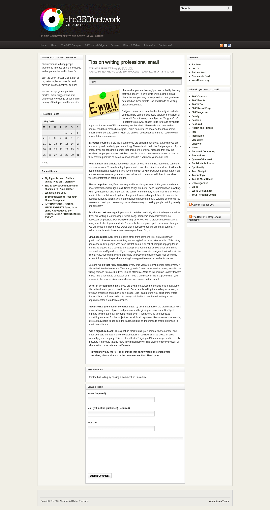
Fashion (196, 120)
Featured (146, 72)
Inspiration (167, 72)
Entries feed (199, 72)
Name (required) (97, 393)
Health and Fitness (202, 128)
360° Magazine (131, 72)
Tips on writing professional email (124, 62)
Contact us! (165, 45)
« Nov (45, 162)
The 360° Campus (71, 45)
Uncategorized (200, 183)
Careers (114, 45)
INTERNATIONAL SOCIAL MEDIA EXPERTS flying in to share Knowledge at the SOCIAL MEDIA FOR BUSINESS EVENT (63, 211)
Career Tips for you (203, 204)
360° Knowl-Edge (95, 46)
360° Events (198, 100)
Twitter (225, 45)
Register (196, 64)
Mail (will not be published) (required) (109, 408)
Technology (198, 175)
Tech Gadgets (199, 171)
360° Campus (199, 96)
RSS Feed (221, 45)
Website (92, 422)
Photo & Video (131, 45)
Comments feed (201, 76)
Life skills (197, 139)
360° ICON (197, 104)
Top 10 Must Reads (202, 179)
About (53, 45)
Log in (195, 68)
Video (195, 186)
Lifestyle (197, 143)
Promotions (198, 155)
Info (156, 72)
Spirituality (198, 167)
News (195, 147)
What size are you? (56, 192)
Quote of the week (202, 159)
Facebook (229, 45)
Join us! (148, 46)
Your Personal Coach (204, 194)
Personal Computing (203, 151)
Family (195, 116)
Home (43, 45)
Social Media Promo (203, 163)
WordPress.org (200, 80)
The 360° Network (80, 19)
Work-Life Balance (202, 190)
